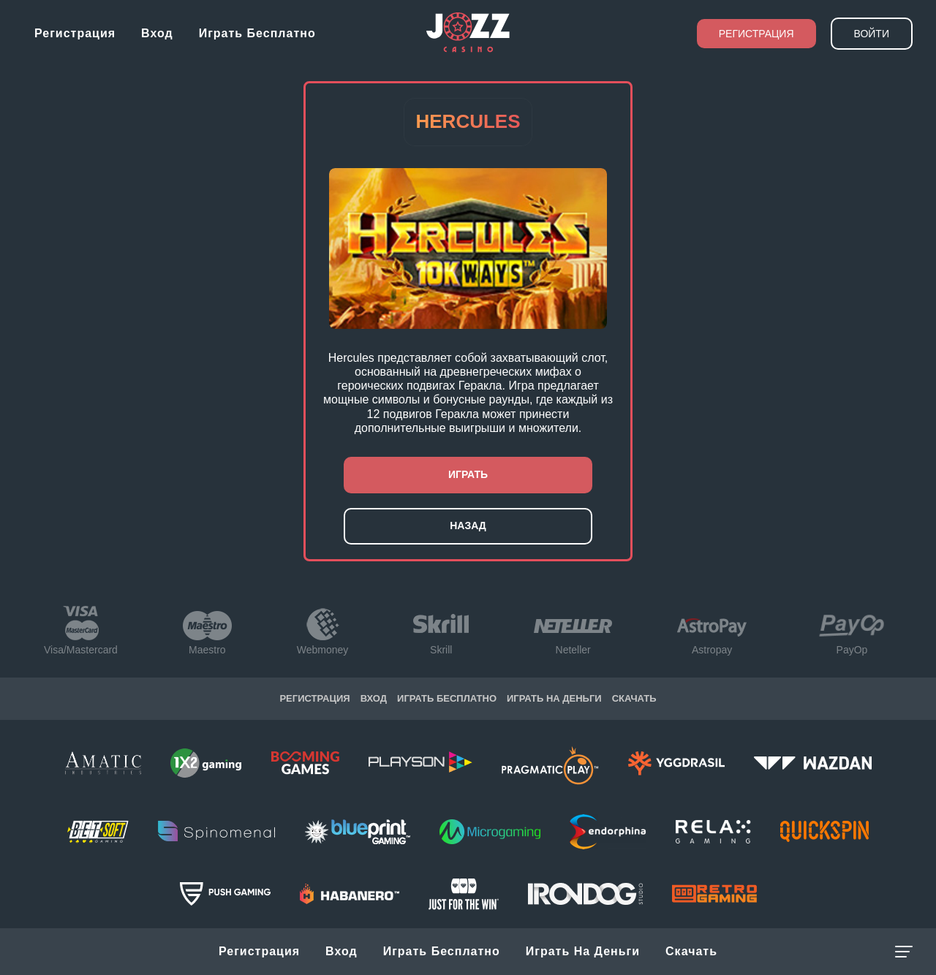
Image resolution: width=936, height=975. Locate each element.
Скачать (691, 951)
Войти (871, 33)
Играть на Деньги (583, 951)
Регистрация (75, 33)
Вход (157, 33)
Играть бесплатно (257, 33)
